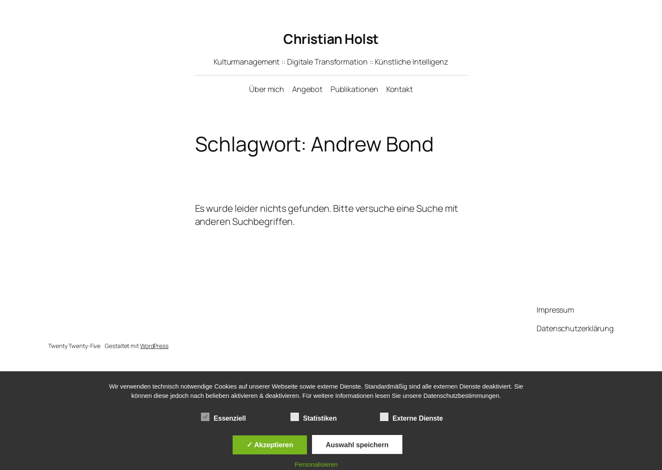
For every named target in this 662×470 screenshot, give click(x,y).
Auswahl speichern (357, 444)
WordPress (154, 346)
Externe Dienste (411, 417)
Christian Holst (331, 39)
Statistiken (313, 417)
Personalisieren (316, 464)
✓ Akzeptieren (270, 444)
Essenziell (223, 417)
